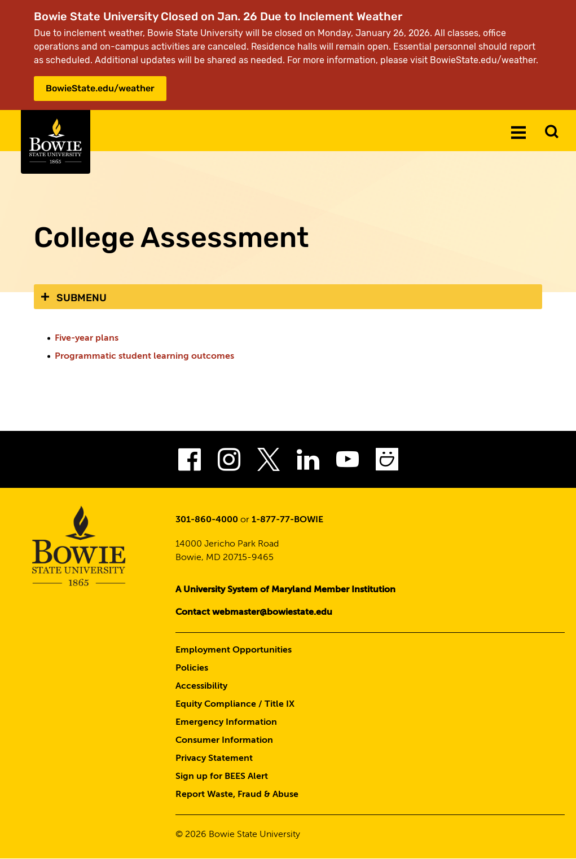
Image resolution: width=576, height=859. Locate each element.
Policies (191, 668)
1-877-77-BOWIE (287, 520)
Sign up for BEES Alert (221, 776)
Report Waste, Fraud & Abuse (236, 794)
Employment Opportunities (233, 650)
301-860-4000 (206, 520)
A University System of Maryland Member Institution (285, 589)
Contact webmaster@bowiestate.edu (253, 612)
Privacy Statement (214, 758)
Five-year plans (86, 338)
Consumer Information (224, 740)
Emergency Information (226, 722)
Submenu (81, 298)
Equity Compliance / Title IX (234, 704)
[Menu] (518, 132)
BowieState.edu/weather (100, 88)
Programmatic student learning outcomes (144, 356)
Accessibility (201, 686)
